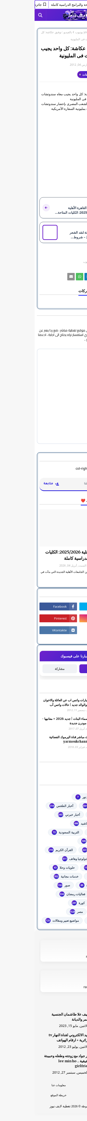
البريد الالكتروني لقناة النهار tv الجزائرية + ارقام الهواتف (36, 1037)
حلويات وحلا (29, 867)
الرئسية (63, 1085)
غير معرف (73, 65)
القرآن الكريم (26, 849)
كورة (43, 902)
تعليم (70, 858)
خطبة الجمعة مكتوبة (61, 885)
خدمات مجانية (31, 876)
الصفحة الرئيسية (72, 32)
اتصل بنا (63, 1095)
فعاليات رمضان (38, 894)
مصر (41, 911)
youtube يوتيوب (50, 32)
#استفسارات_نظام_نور (59, 797)
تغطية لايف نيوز (25, 1106)
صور (29, 885)
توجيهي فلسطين (63, 867)
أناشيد (46, 823)
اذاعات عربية (65, 832)
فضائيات (68, 894)
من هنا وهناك (65, 920)
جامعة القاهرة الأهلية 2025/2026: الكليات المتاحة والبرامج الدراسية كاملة (46, 555)
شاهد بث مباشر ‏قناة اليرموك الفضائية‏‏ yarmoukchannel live (38, 739)
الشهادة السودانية (62, 849)
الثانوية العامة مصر (62, 841)
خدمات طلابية (65, 876)
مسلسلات (67, 911)
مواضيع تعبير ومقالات (28, 920)
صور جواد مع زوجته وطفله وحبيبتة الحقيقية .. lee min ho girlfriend (34, 1061)
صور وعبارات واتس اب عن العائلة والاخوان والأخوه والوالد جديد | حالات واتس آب (35, 702)
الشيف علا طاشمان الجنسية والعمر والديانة (37, 1017)
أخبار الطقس (27, 805)
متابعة (62, 668)
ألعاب (70, 823)
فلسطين (68, 902)
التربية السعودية (30, 832)
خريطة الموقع (24, 1095)
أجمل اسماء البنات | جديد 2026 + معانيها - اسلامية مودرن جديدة (34, 721)
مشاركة (25, 669)
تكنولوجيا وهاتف (41, 858)
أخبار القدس (66, 814)
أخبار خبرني (34, 814)
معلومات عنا (24, 1085)
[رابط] (62, 276)
